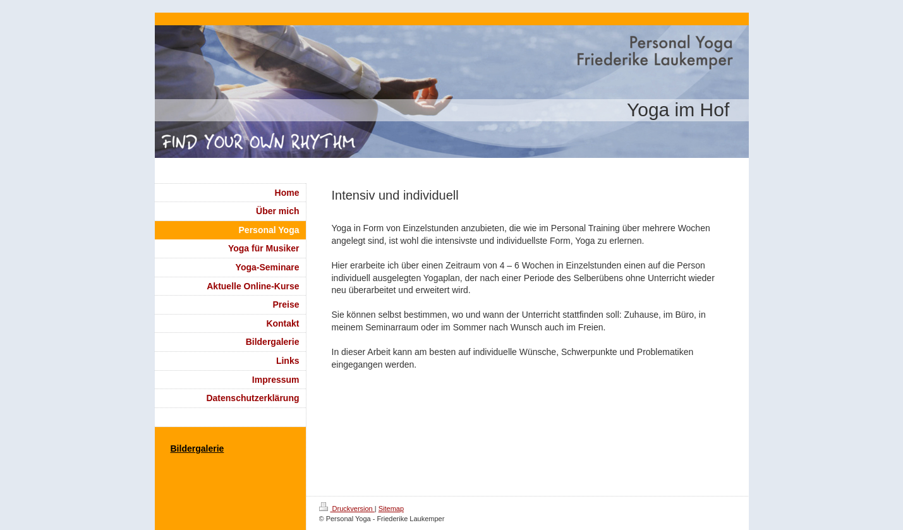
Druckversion (347, 508)
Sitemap (391, 508)
